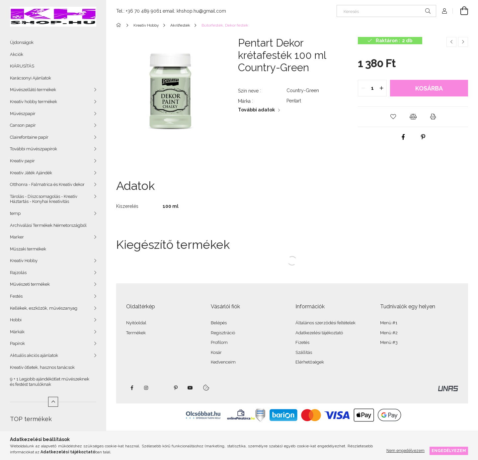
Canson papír (23, 125)
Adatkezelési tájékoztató (319, 332)
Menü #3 (389, 342)
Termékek (136, 332)
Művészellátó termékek (33, 89)
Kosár (216, 352)
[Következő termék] (463, 42)
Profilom (219, 342)
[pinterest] (423, 137)
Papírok (17, 343)
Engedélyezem (449, 450)
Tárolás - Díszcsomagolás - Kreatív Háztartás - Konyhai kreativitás (43, 199)
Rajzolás (18, 272)
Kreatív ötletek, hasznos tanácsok (42, 367)
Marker (17, 236)
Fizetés (302, 342)
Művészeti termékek (30, 284)
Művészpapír (23, 113)
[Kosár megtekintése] (460, 11)
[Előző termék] (451, 42)
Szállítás (303, 352)
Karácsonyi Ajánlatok (30, 78)
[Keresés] (386, 11)
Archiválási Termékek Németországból (48, 225)
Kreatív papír (22, 160)
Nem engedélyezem (405, 450)
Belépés (219, 322)
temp (15, 213)
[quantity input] (372, 88)
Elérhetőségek (309, 362)
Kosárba (429, 88)
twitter (161, 387)
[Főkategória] (119, 25)
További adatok (256, 109)
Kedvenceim (223, 362)
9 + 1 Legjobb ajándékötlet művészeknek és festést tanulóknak (49, 382)
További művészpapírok (33, 148)
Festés (16, 296)
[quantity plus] (381, 88)
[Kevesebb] (53, 402)
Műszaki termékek (28, 248)
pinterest (175, 387)
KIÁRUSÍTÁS (22, 66)
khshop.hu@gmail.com (201, 11)
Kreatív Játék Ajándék (31, 172)
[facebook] (403, 137)
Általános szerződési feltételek (325, 322)
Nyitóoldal (136, 322)
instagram (146, 387)
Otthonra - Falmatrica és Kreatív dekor (47, 184)
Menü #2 (389, 332)
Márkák (17, 331)
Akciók (16, 54)
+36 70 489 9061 (143, 11)
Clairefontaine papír (29, 137)
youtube (190, 387)
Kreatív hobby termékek (33, 101)
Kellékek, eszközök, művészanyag (43, 308)
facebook (131, 387)
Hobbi (16, 319)
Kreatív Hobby (24, 260)
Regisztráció (223, 332)
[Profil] (444, 11)
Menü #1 (388, 322)
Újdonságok (22, 42)
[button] (393, 117)
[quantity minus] (363, 88)
